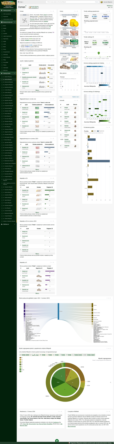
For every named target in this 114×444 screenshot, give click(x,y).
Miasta (4, 46)
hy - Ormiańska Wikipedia (8, 134)
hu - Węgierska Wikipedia (8, 131)
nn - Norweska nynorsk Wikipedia (9, 163)
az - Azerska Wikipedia (7, 79)
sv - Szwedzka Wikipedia (8, 194)
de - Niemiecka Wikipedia (8, 95)
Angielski (66, 121)
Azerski (66, 112)
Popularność (5, 16)
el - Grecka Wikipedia (7, 97)
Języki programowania (7, 36)
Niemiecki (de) (25, 86)
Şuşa (37, 424)
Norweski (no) (25, 68)
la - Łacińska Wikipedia (7, 152)
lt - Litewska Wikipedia (7, 155)
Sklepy (4, 59)
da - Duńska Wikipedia (7, 92)
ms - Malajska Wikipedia (7, 158)
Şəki (61, 424)
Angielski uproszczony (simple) (29, 77)
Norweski (66, 134)
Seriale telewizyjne (6, 57)
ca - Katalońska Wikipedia (8, 87)
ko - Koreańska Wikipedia (8, 150)
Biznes (4, 25)
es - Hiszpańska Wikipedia (8, 105)
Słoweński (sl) (25, 72)
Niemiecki (66, 116)
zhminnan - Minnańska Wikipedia (9, 221)
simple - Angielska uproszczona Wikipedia (9, 184)
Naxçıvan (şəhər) (23, 425)
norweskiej (32, 19)
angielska (46, 21)
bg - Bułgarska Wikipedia (8, 84)
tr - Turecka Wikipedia (7, 202)
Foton (60, 97)
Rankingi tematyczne (8, 22)
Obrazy (4, 49)
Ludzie (4, 44)
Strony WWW (5, 62)
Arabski (66, 107)
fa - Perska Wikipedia (7, 113)
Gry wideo (5, 33)
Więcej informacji (72, 426)
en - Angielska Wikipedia (7, 100)
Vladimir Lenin (76, 97)
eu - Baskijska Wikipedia (7, 110)
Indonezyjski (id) (26, 165)
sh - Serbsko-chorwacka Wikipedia (7, 180)
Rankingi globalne (8, 10)
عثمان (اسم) (35, 355)
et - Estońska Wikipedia (7, 108)
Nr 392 (94, 43)
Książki (4, 41)
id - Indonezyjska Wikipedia (8, 137)
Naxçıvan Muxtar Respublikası (45, 424)
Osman (45, 14)
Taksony (4, 65)
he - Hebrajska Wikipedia (8, 124)
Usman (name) (91, 355)
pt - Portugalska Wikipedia (8, 171)
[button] (50, 11)
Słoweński (66, 145)
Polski (20, 2)
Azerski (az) (25, 121)
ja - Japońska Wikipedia (7, 142)
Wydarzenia (5, 70)
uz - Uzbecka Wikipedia (7, 210)
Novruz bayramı (32, 424)
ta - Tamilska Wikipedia (7, 197)
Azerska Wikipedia (106, 2)
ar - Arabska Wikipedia (7, 76)
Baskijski (66, 125)
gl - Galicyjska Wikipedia (7, 121)
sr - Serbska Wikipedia (7, 192)
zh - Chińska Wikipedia (7, 218)
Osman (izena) (78, 355)
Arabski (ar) (24, 112)
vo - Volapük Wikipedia (7, 215)
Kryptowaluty (5, 38)
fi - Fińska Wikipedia (7, 116)
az (25, 5)
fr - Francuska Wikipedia (7, 118)
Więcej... (37, 90)
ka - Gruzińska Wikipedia (8, 145)
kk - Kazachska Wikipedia (8, 147)
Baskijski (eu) (25, 249)
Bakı (27, 424)
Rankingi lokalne (8, 73)
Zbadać (96, 2)
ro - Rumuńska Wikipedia (8, 173)
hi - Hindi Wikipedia (6, 126)
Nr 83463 (105, 43)
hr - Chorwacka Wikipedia (8, 129)
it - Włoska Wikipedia (7, 139)
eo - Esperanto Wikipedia (8, 103)
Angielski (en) (25, 81)
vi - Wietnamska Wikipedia (8, 213)
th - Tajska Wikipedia (7, 200)
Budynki (4, 28)
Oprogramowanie (6, 51)
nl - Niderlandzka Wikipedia (8, 160)
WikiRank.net (8, 224)
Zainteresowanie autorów (8, 19)
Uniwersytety (5, 67)
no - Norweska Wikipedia (8, 166)
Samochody (5, 54)
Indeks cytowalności (7, 14)
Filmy (4, 30)
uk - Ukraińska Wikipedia (8, 205)
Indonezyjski (67, 130)
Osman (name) (25, 355)
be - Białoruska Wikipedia (8, 82)
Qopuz (24, 424)
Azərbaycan (56, 422)
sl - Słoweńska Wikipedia (8, 189)
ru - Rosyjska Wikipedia (7, 176)
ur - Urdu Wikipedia (7, 208)
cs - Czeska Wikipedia (7, 89)
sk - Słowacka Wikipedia (7, 187)
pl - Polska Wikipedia (7, 168)
